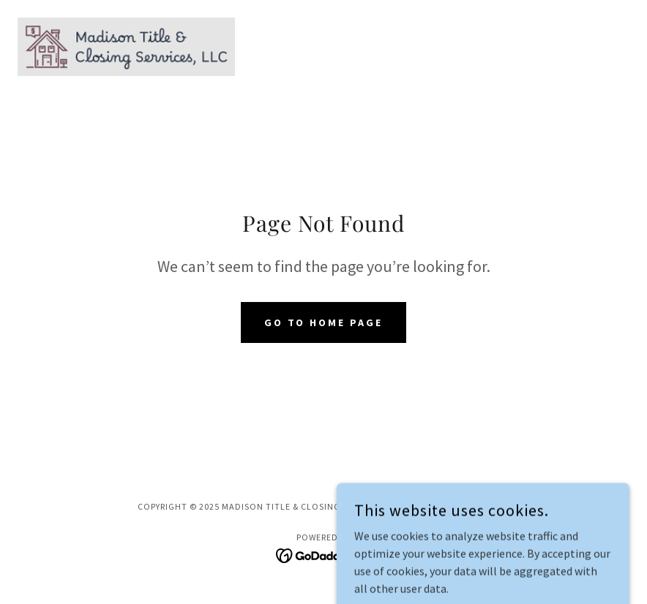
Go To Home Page (324, 322)
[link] (126, 47)
